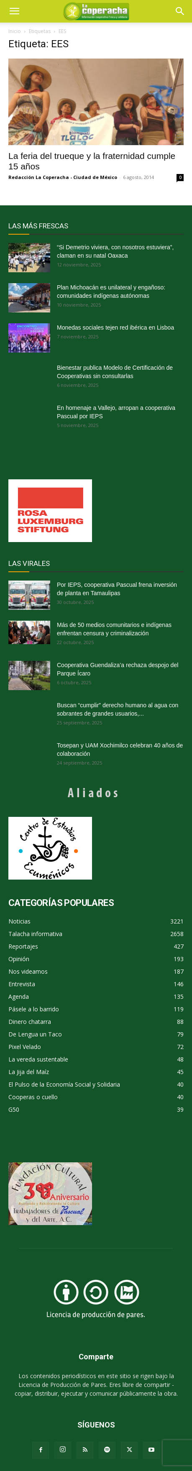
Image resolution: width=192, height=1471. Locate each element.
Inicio (14, 31)
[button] (180, 11)
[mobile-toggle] (14, 11)
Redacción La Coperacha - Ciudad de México (62, 177)
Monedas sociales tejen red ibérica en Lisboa (115, 327)
